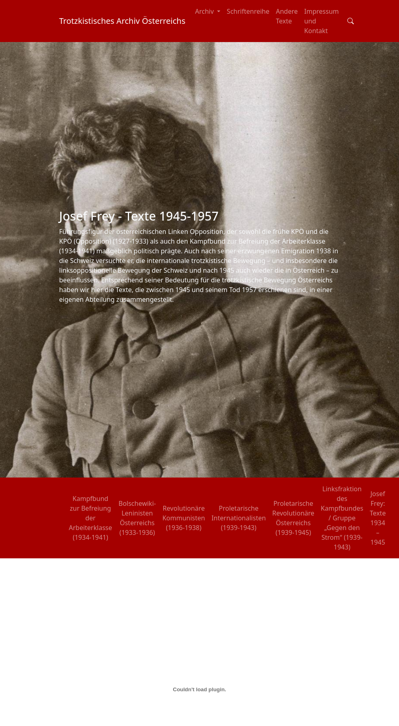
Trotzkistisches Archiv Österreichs (122, 20)
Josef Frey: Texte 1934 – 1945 (378, 518)
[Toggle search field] (350, 21)
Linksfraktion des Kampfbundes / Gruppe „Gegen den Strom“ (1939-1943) (342, 517)
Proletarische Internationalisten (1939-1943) (238, 518)
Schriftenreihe (248, 11)
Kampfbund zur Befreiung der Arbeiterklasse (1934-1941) (90, 518)
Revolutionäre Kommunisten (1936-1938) (183, 518)
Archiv (205, 11)
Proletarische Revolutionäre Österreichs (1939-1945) (293, 518)
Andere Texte (287, 16)
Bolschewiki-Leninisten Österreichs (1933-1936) (137, 518)
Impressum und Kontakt (321, 21)
